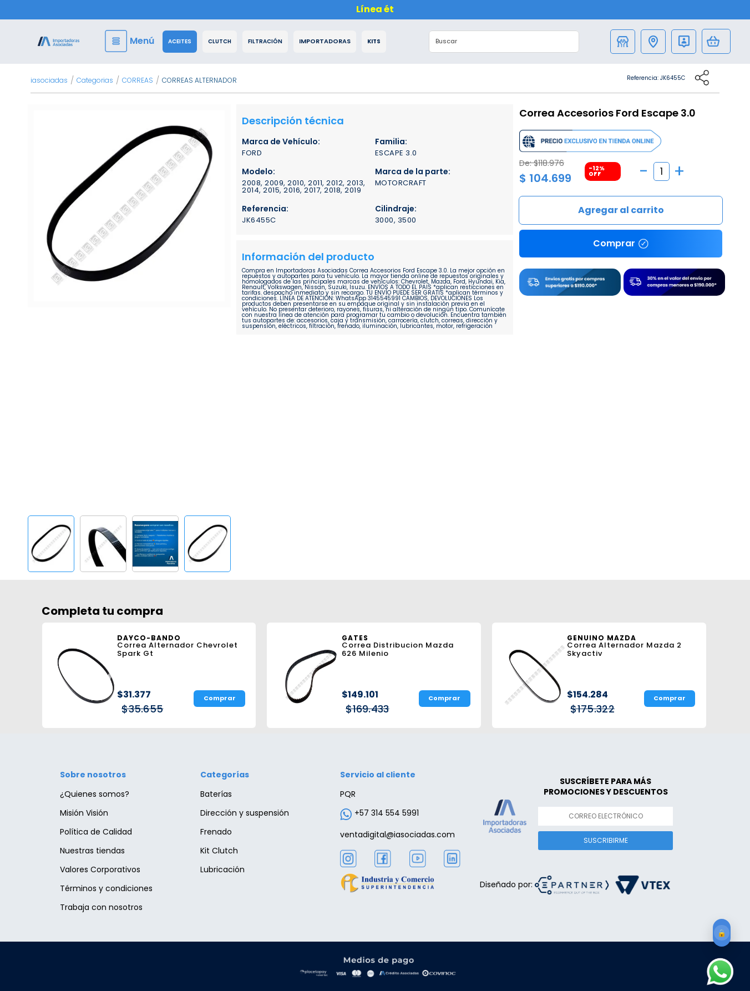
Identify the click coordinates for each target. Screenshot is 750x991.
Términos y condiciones (106, 888)
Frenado (216, 831)
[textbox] (492, 42)
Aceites (179, 41)
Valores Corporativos (100, 869)
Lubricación (222, 869)
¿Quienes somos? (94, 794)
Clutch (219, 41)
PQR (348, 794)
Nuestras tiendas (92, 850)
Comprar (620, 210)
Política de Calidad (96, 831)
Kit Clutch (219, 850)
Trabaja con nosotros (101, 907)
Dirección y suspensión (244, 812)
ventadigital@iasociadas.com (397, 834)
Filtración (265, 41)
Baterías (216, 794)
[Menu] (131, 41)
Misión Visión (84, 812)
